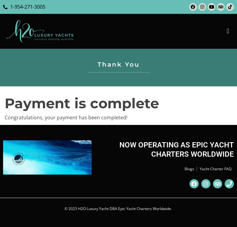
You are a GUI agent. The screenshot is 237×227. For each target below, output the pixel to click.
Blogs (189, 168)
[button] (228, 31)
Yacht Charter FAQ (215, 168)
